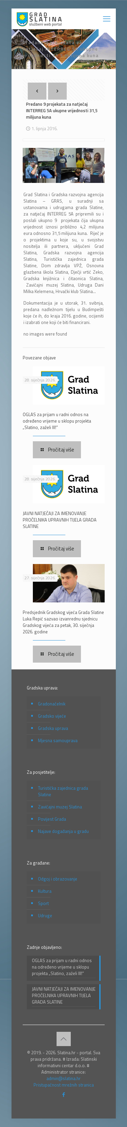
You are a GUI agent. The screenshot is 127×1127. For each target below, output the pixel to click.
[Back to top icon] (64, 1039)
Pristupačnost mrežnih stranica (64, 1084)
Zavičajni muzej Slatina (60, 806)
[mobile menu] (106, 18)
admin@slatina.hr (63, 1078)
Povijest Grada (52, 819)
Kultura (44, 891)
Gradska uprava (53, 728)
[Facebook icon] (63, 1094)
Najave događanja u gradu (63, 831)
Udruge (45, 915)
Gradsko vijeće (52, 716)
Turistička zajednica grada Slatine (63, 791)
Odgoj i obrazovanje (57, 878)
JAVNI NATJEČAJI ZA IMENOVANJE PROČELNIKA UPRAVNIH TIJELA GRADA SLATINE (60, 520)
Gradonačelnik (51, 703)
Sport (43, 903)
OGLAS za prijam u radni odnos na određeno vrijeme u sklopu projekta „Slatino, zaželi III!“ (57, 421)
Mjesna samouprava (58, 740)
